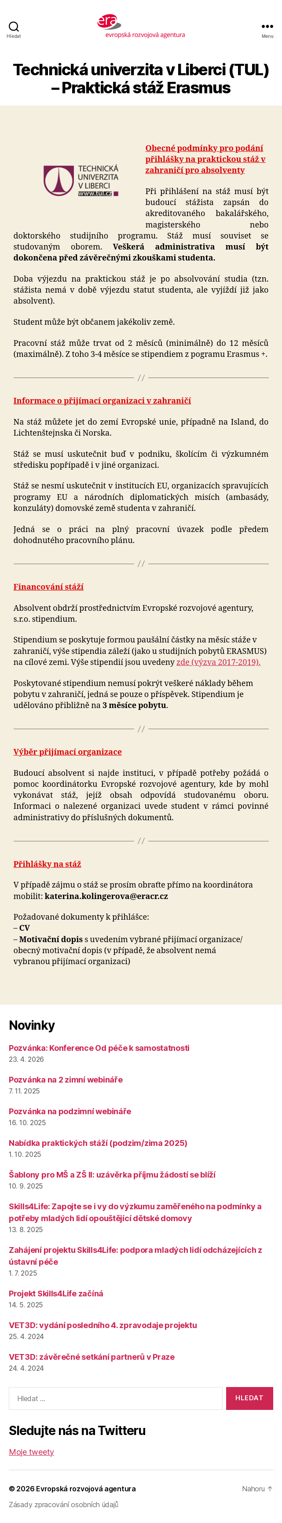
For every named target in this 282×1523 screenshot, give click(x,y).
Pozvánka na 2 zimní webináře (65, 1079)
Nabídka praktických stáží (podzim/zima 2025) (98, 1143)
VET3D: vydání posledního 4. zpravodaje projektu (103, 1325)
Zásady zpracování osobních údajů (63, 1504)
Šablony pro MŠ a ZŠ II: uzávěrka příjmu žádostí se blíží (112, 1174)
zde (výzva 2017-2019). (218, 662)
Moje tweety (31, 1452)
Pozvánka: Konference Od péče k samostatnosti (99, 1048)
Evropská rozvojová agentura (86, 1488)
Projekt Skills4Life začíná (56, 1293)
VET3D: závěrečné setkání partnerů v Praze (92, 1357)
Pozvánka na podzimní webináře (70, 1111)
